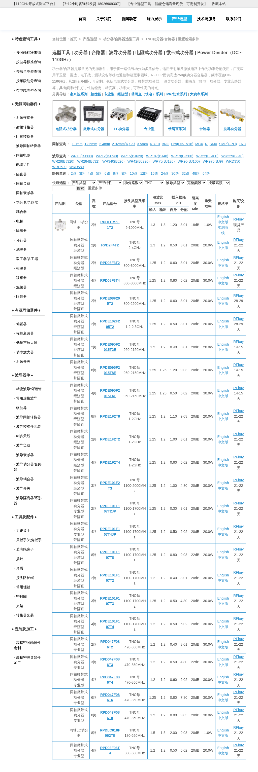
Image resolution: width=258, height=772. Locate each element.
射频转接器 (25, 127)
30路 (175, 173)
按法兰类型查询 (28, 71)
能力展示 (154, 19)
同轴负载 (23, 183)
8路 (115, 173)
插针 (19, 559)
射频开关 (23, 361)
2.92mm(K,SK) (123, 144)
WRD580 (76, 167)
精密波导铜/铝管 (29, 389)
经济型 (122, 94)
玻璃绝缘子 (25, 549)
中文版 (223, 222)
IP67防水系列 (176, 94)
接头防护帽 (25, 578)
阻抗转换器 (25, 136)
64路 (206, 173)
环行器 (21, 240)
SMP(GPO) (228, 144)
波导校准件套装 (28, 426)
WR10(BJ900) (82, 156)
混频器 (21, 287)
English (223, 217)
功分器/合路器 (27, 202)
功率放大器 (25, 352)
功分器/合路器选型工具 (121, 39)
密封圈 (21, 597)
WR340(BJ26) (113, 161)
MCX (199, 144)
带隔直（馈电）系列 (147, 94)
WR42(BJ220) (138, 161)
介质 (19, 568)
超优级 (95, 94)
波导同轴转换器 (28, 146)
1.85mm (90, 144)
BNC (165, 144)
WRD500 (59, 167)
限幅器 (21, 297)
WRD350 (233, 161)
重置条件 (95, 188)
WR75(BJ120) (163, 161)
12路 (144, 173)
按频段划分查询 (28, 81)
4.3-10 (155, 144)
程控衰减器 (25, 333)
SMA (213, 144)
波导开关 (23, 488)
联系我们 (233, 19)
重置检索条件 (188, 39)
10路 (133, 173)
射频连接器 (25, 118)
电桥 (19, 221)
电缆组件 (23, 165)
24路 (165, 173)
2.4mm (104, 144)
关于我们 (103, 19)
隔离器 (21, 231)
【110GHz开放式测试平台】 (34, 4)
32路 (185, 173)
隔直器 (21, 174)
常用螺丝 (23, 587)
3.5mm (142, 144)
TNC (242, 144)
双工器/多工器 (27, 259)
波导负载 (23, 445)
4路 (90, 173)
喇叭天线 (23, 436)
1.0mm (77, 144)
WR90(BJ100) (189, 161)
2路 (73, 173)
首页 (82, 19)
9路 (124, 173)
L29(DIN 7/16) (182, 144)
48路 (196, 173)
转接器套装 (25, 615)
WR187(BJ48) (157, 156)
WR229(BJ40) (232, 156)
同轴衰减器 (25, 193)
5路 (99, 173)
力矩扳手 (23, 531)
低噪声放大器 (26, 343)
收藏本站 (219, 4)
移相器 (21, 278)
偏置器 (21, 324)
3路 (82, 173)
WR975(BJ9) (213, 161)
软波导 (21, 408)
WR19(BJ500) (182, 156)
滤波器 (21, 249)
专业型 (109, 94)
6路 (107, 173)
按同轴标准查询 (28, 53)
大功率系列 (199, 94)
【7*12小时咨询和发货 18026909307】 (91, 4)
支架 (19, 606)
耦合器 (21, 212)
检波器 (21, 268)
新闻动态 (129, 19)
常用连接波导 (26, 398)
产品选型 (179, 19)
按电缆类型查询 (28, 90)
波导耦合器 (25, 479)
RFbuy (238, 219)
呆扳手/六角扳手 (29, 540)
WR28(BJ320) (63, 161)
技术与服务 (206, 19)
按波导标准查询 (28, 62)
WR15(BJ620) (132, 156)
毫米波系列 (78, 94)
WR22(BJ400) (207, 156)
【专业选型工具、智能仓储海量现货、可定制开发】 (167, 4)
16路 (154, 173)
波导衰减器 (25, 455)
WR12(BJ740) (107, 156)
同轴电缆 (23, 155)
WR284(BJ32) (88, 161)
